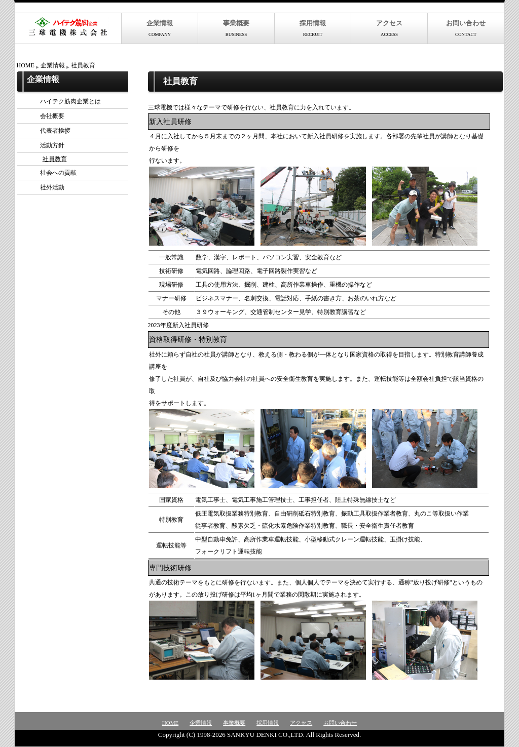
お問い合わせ (466, 28)
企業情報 (159, 28)
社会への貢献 (49, 172)
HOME (25, 65)
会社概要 (43, 116)
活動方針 (43, 145)
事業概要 (236, 28)
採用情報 (313, 28)
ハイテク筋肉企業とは (61, 101)
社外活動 (43, 187)
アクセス (389, 28)
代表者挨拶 (46, 130)
